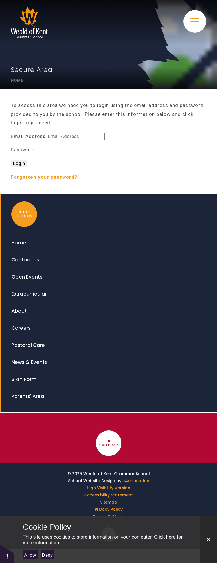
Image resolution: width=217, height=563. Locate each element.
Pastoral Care (28, 345)
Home (17, 80)
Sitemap (108, 502)
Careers (21, 328)
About (19, 311)
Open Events (26, 276)
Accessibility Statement (108, 495)
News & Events (29, 362)
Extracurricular (29, 293)
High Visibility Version (108, 488)
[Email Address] (76, 136)
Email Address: (29, 136)
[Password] (65, 150)
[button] (7, 554)
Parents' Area (27, 396)
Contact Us (25, 259)
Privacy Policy (109, 509)
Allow (30, 555)
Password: (23, 150)
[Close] (208, 539)
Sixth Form (24, 379)
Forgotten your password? (44, 177)
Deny (47, 555)
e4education (136, 481)
